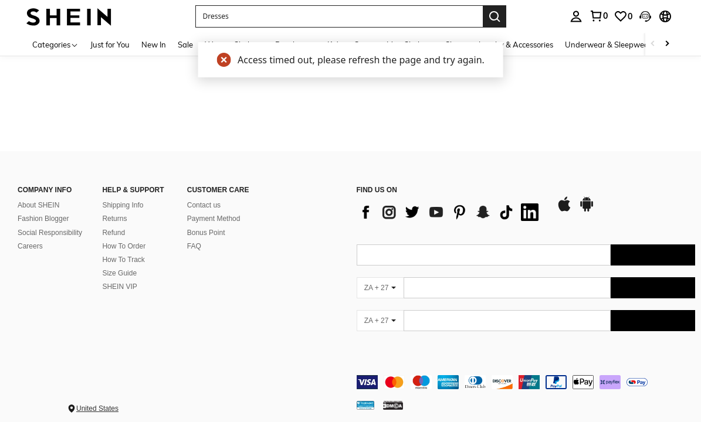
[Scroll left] (653, 44)
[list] (450, 203)
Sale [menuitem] (185, 44)
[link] (598, 16)
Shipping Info (122, 196)
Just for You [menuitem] (110, 44)
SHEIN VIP (119, 277)
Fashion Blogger (43, 210)
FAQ (194, 237)
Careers (30, 237)
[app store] (564, 200)
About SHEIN (38, 196)
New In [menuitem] (153, 44)
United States (97, 400)
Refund (113, 223)
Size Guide (119, 264)
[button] (339, 16)
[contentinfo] (526, 373)
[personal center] (576, 16)
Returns (114, 210)
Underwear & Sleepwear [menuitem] (608, 44)
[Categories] (55, 44)
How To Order (123, 237)
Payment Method (214, 210)
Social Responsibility (50, 223)
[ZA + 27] (380, 279)
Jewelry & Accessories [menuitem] (515, 44)
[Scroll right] (667, 44)
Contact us (204, 196)
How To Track (123, 250)
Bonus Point (206, 223)
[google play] (586, 200)
